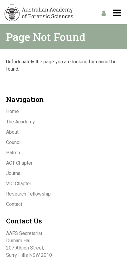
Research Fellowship (28, 194)
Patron (13, 153)
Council (14, 142)
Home (12, 111)
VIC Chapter (18, 183)
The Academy (20, 122)
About (12, 132)
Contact (14, 204)
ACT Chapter (19, 163)
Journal (14, 173)
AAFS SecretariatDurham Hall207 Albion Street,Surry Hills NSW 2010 (29, 244)
